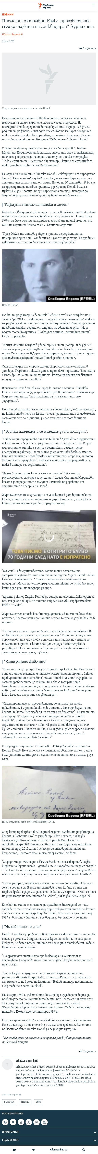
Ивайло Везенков (12, 34)
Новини (8, 14)
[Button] (87, 48)
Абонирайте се (58, 1149)
